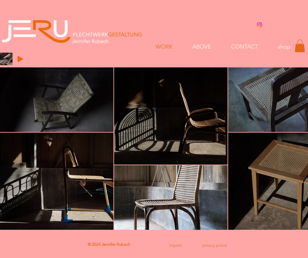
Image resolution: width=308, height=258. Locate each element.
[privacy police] (214, 245)
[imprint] (175, 245)
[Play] (20, 59)
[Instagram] (259, 25)
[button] (299, 45)
